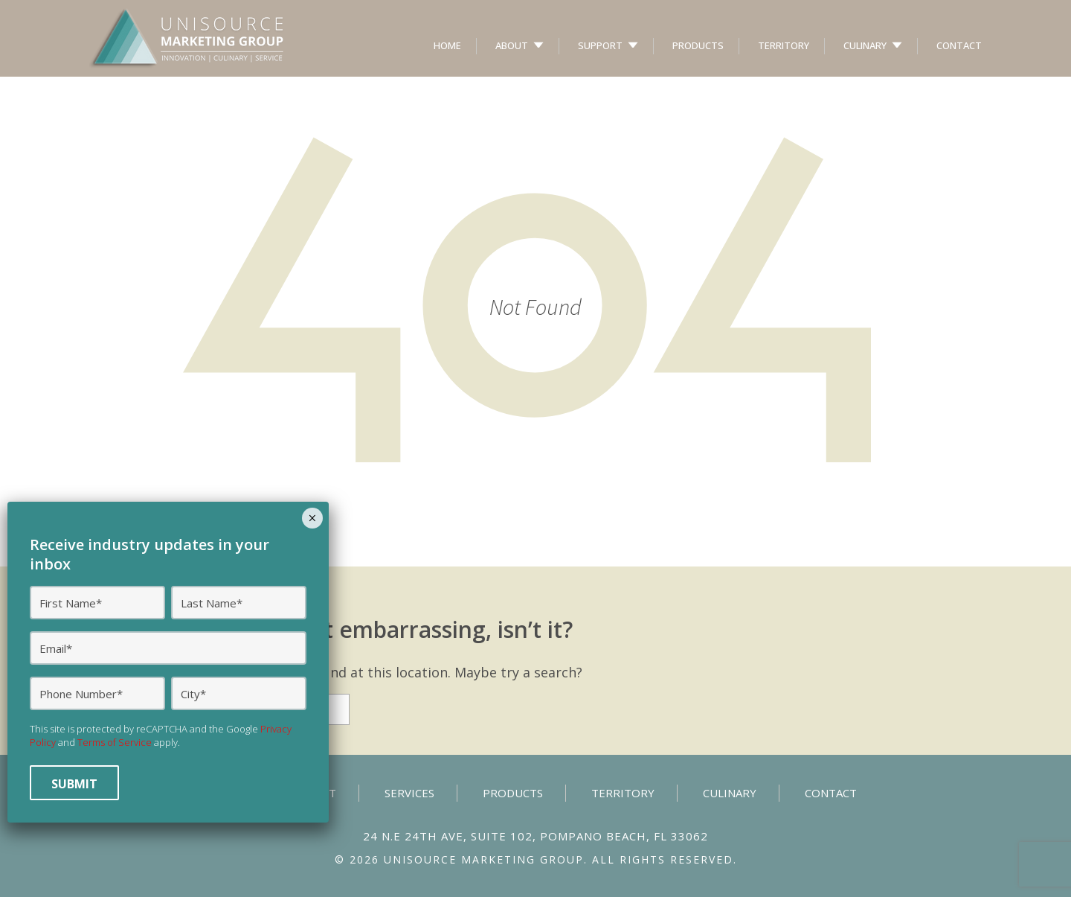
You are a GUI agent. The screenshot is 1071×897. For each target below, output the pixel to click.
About (511, 45)
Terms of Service (114, 742)
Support (600, 45)
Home (447, 45)
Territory (783, 45)
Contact (959, 45)
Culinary (865, 45)
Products (698, 45)
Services (409, 792)
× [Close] (312, 518)
